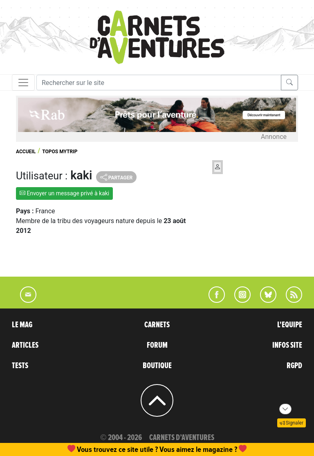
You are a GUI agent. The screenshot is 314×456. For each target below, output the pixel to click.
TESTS (20, 366)
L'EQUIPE (289, 325)
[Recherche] (158, 82)
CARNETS (157, 325)
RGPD (294, 366)
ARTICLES (25, 345)
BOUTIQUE (157, 366)
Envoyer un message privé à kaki (64, 193)
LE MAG (22, 325)
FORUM (157, 345)
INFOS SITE (287, 345)
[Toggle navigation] (23, 82)
